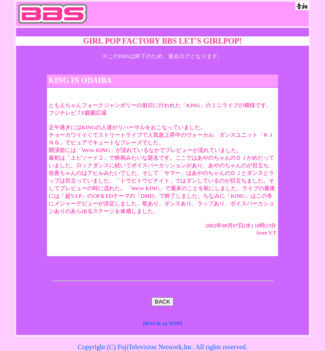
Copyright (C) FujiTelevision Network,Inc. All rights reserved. (162, 347)
